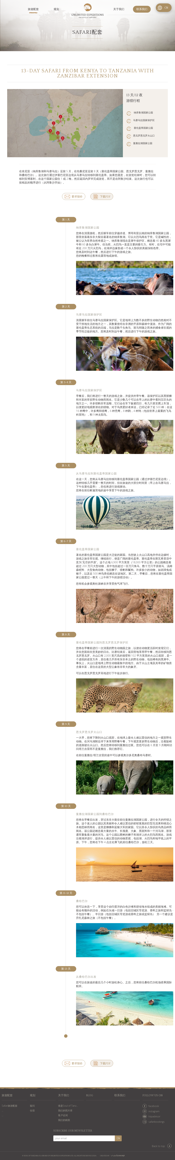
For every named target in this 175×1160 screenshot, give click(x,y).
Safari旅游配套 (9, 1105)
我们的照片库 (65, 1110)
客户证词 (63, 1115)
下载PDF (105, 196)
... (2, 1110)
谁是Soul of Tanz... (68, 1105)
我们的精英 (64, 1120)
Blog (89, 1095)
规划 (56, 9)
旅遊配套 (33, 9)
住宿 (32, 1110)
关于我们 (118, 9)
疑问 (32, 1105)
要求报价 (77, 196)
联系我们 (141, 9)
